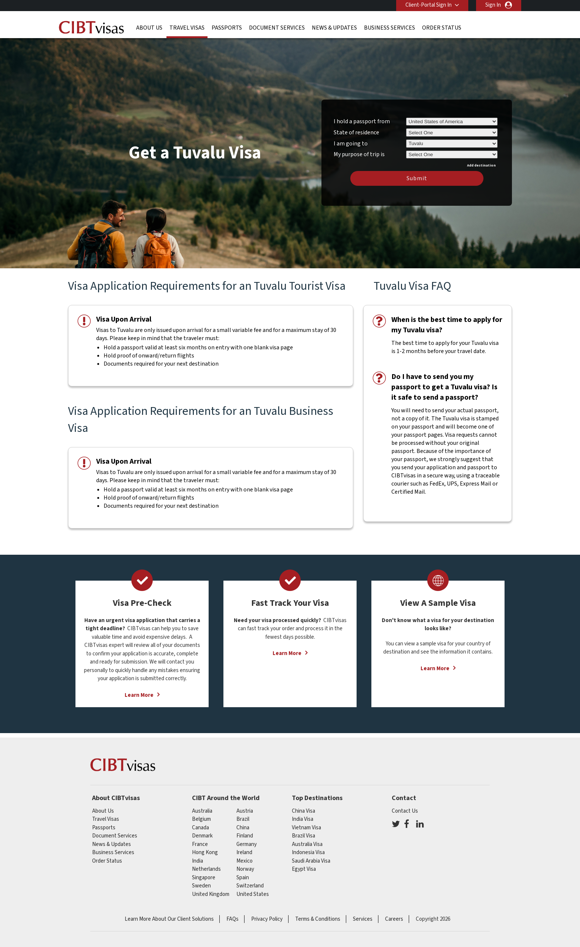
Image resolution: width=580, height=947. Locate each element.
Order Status (441, 28)
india (197, 861)
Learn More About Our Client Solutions (169, 919)
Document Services (277, 28)
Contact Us (405, 811)
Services (362, 919)
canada (200, 828)
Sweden (201, 886)
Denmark (202, 836)
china (242, 828)
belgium (201, 819)
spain (242, 877)
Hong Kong (205, 852)
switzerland (250, 886)
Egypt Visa (304, 869)
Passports (227, 28)
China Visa (303, 811)
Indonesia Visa (308, 852)
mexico (244, 861)
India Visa (302, 819)
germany (246, 844)
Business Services (389, 28)
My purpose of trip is (359, 153)
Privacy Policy (267, 919)
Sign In (493, 5)
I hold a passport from (362, 121)
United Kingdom (210, 894)
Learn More (139, 695)
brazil (242, 819)
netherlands (206, 869)
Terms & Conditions (317, 919)
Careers (394, 919)
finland (244, 836)
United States (252, 894)
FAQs (232, 919)
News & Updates (334, 28)
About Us (149, 28)
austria (244, 811)
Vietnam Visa (306, 828)
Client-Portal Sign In (428, 5)
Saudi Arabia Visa (311, 861)
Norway (245, 869)
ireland (244, 852)
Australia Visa (307, 844)
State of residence (356, 132)
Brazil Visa (303, 836)
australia (202, 811)
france (200, 844)
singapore (203, 877)
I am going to (351, 144)
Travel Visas (187, 28)
